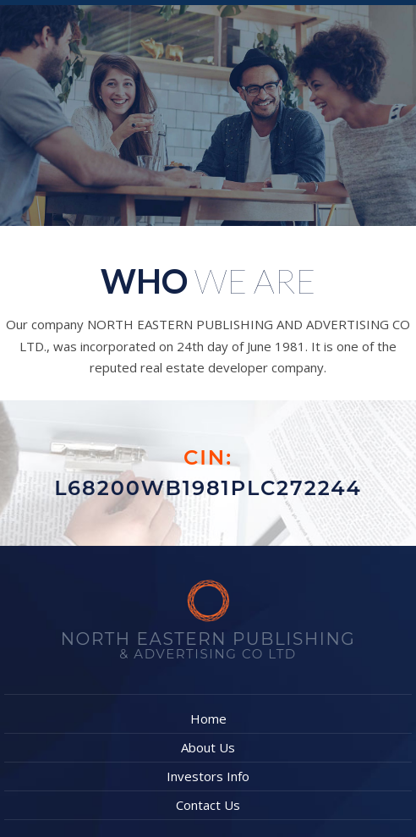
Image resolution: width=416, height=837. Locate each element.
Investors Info (208, 776)
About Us (208, 747)
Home (208, 718)
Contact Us (208, 804)
